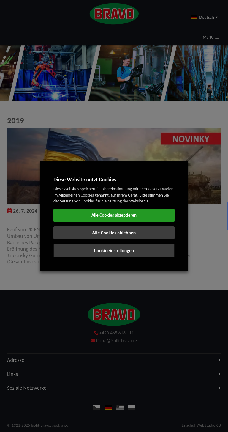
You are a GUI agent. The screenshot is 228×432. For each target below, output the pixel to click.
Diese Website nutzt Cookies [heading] (84, 179)
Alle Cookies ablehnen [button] (114, 232)
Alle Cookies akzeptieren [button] (114, 215)
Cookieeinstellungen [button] (114, 250)
